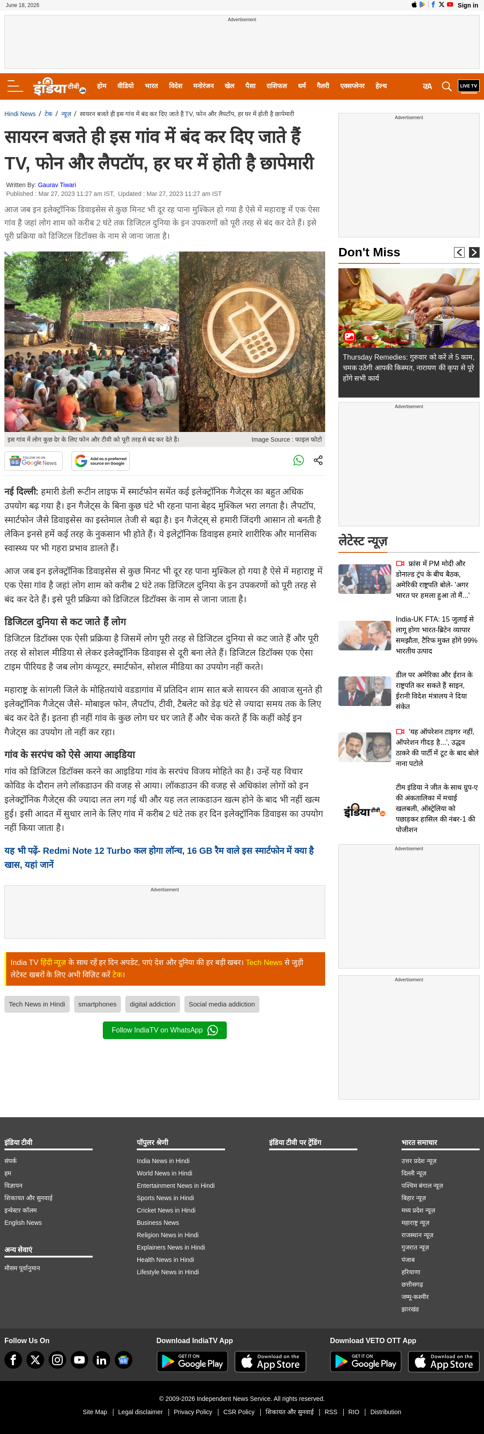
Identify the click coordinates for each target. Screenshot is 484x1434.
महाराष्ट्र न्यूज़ (415, 1222)
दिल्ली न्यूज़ (413, 1173)
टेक (49, 113)
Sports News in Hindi (165, 1197)
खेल (229, 86)
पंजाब (408, 1259)
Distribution (385, 1411)
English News (23, 1222)
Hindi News (20, 113)
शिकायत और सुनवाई (28, 1197)
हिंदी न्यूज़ (54, 962)
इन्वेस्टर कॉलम (20, 1210)
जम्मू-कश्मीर (415, 1296)
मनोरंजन (203, 86)
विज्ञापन (13, 1185)
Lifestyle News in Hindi (168, 1272)
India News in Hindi (163, 1160)
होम (101, 86)
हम (7, 1173)
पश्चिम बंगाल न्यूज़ (422, 1185)
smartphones (98, 1004)
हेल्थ (381, 86)
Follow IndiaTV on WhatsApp (165, 1030)
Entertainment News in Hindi (176, 1185)
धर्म (302, 86)
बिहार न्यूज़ (413, 1197)
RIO (354, 1411)
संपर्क (10, 1160)
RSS (331, 1411)
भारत (151, 86)
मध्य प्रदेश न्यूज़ (418, 1210)
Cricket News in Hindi (166, 1210)
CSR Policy (239, 1411)
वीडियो (125, 86)
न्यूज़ (66, 113)
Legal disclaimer (140, 1411)
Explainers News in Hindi (171, 1247)
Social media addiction (222, 1004)
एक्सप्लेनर (352, 86)
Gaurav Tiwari (57, 184)
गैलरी (323, 86)
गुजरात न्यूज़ (415, 1247)
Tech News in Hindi (37, 1004)
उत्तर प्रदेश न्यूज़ (418, 1160)
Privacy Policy (193, 1411)
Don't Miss (369, 252)
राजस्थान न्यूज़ (417, 1235)
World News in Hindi (164, 1173)
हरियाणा (410, 1272)
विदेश (175, 86)
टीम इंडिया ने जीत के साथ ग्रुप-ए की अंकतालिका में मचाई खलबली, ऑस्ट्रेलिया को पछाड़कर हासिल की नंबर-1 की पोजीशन (437, 808)
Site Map (95, 1411)
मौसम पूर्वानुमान (22, 1268)
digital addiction (152, 1004)
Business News (158, 1222)
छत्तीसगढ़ (412, 1284)
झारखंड (410, 1309)
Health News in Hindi (165, 1259)
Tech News (264, 962)
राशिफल (276, 86)
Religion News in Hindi (168, 1235)
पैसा (250, 86)
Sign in (468, 5)
